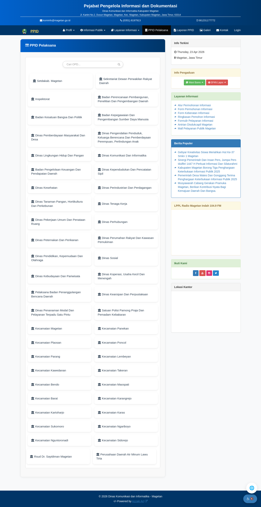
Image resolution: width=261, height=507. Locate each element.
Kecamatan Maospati (113, 384)
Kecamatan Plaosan (46, 342)
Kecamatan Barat (44, 398)
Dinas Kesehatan (44, 187)
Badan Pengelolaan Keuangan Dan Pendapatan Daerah (56, 171)
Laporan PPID (184, 30)
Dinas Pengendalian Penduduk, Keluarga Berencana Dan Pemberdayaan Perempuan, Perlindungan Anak (124, 137)
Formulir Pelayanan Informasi (195, 120)
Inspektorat (40, 99)
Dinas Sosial (108, 258)
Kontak (222, 30)
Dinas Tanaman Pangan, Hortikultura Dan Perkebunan (57, 203)
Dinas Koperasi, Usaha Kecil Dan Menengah (121, 276)
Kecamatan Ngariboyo (114, 426)
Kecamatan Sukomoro (47, 426)
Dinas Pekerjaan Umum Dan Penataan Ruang (58, 221)
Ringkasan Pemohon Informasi (196, 116)
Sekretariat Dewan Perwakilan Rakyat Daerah (125, 81)
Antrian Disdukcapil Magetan (195, 124)
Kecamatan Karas (111, 412)
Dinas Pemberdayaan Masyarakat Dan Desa (58, 137)
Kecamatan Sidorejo (113, 440)
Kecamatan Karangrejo (115, 398)
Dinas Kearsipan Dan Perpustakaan (123, 294)
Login (237, 30)
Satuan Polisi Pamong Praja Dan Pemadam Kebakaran (121, 312)
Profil (69, 30)
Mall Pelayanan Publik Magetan (197, 128)
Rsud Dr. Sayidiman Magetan (51, 456)
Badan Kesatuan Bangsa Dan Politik (56, 117)
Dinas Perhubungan (113, 221)
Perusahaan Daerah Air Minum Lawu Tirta (122, 456)
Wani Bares (194, 82)
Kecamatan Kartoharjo (47, 412)
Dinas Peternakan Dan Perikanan (54, 240)
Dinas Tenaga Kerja (112, 203)
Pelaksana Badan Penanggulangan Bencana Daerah (56, 294)
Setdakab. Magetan (47, 80)
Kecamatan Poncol (112, 342)
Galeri (205, 30)
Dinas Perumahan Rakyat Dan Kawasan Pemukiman (126, 240)
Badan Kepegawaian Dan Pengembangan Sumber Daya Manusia (123, 117)
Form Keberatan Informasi (193, 113)
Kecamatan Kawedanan (48, 370)
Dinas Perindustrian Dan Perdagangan (125, 187)
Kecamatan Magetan (46, 328)
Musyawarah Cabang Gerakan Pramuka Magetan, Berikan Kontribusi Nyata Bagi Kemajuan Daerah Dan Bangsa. (202, 187)
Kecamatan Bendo (45, 384)
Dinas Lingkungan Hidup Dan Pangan (57, 155)
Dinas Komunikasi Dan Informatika (122, 155)
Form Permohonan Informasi (195, 109)
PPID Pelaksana (156, 30)
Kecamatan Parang (45, 356)
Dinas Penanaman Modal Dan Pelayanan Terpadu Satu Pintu (52, 312)
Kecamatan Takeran (113, 370)
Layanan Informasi (125, 30)
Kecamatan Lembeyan (114, 356)
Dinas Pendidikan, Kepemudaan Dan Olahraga (57, 258)
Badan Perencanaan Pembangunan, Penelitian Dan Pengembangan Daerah (123, 99)
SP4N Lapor (217, 82)
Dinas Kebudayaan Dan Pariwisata (55, 276)
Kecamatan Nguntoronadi (49, 440)
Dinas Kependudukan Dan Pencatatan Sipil (124, 171)
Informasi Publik (92, 30)
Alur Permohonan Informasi (194, 105)
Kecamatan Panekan (113, 328)
